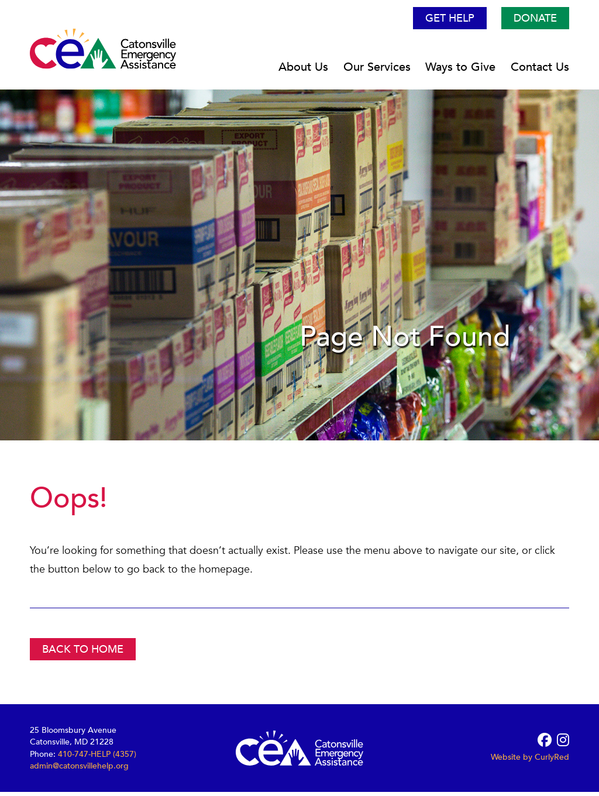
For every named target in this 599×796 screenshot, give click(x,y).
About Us (303, 71)
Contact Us (540, 71)
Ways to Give (460, 71)
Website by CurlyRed (530, 761)
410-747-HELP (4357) (97, 757)
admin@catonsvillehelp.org (79, 769)
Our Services (377, 71)
